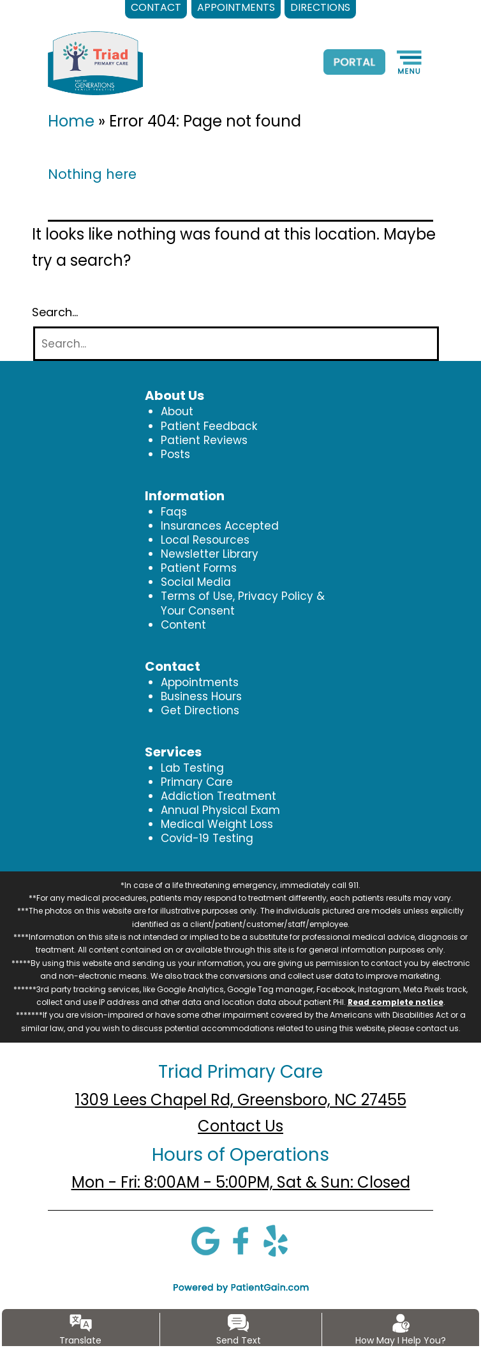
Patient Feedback (209, 426)
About (177, 411)
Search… (55, 312)
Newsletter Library (209, 554)
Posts (175, 454)
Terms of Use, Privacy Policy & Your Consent (243, 603)
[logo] (95, 62)
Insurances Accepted (220, 525)
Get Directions (200, 710)
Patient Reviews (204, 440)
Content (183, 624)
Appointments (200, 682)
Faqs (174, 511)
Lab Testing (192, 768)
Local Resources (205, 540)
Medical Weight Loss (217, 824)
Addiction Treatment (218, 796)
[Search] (236, 344)
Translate (80, 1340)
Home (71, 121)
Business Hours (201, 696)
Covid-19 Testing (207, 838)
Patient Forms (199, 568)
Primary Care (197, 782)
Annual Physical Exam (220, 810)
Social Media (196, 582)
